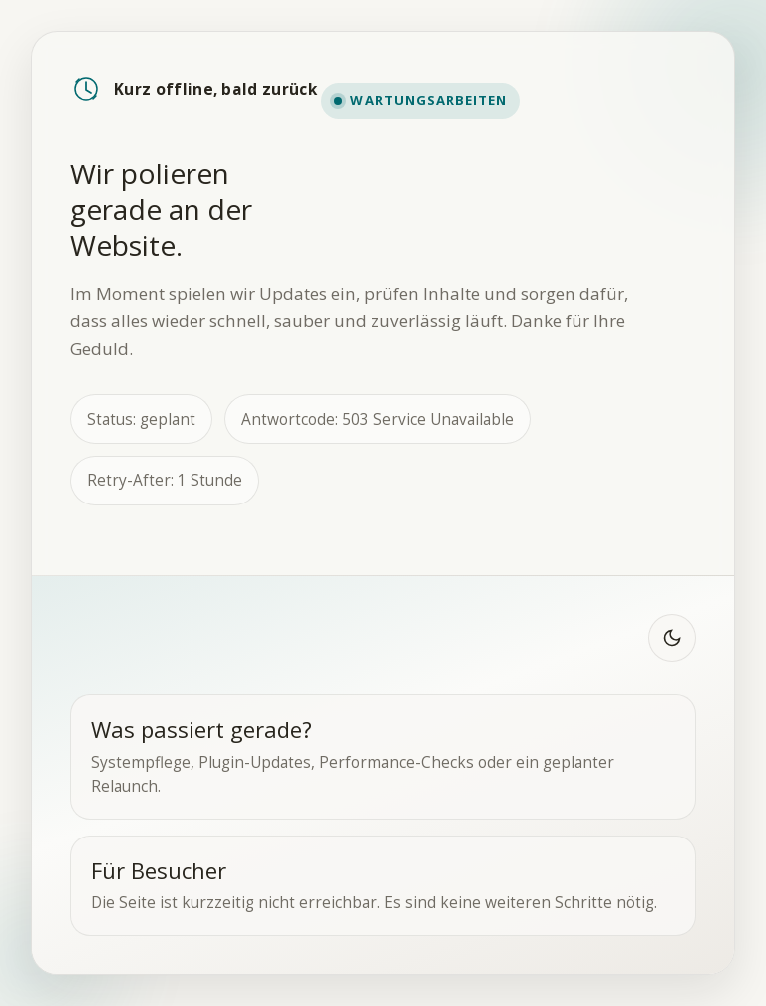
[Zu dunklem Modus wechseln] (672, 638)
